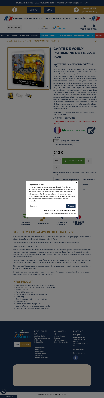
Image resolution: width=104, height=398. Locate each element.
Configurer (33, 206)
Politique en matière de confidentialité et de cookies (60, 210)
